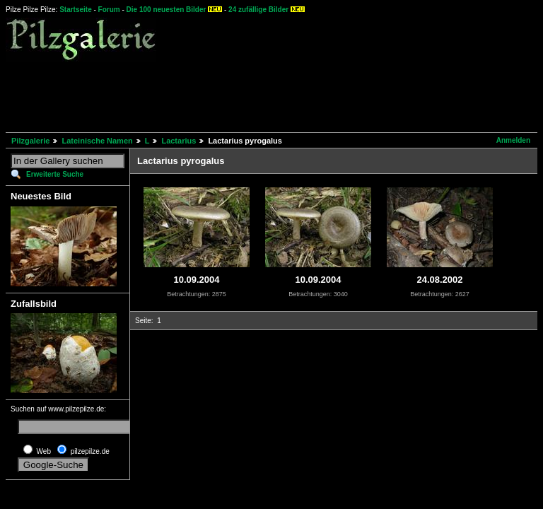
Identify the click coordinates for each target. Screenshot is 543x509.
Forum (109, 9)
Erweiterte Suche (54, 174)
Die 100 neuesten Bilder (166, 9)
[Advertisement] (263, 95)
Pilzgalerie (30, 140)
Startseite (75, 9)
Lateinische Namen (97, 140)
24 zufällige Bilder (258, 9)
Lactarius (178, 140)
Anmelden (513, 140)
